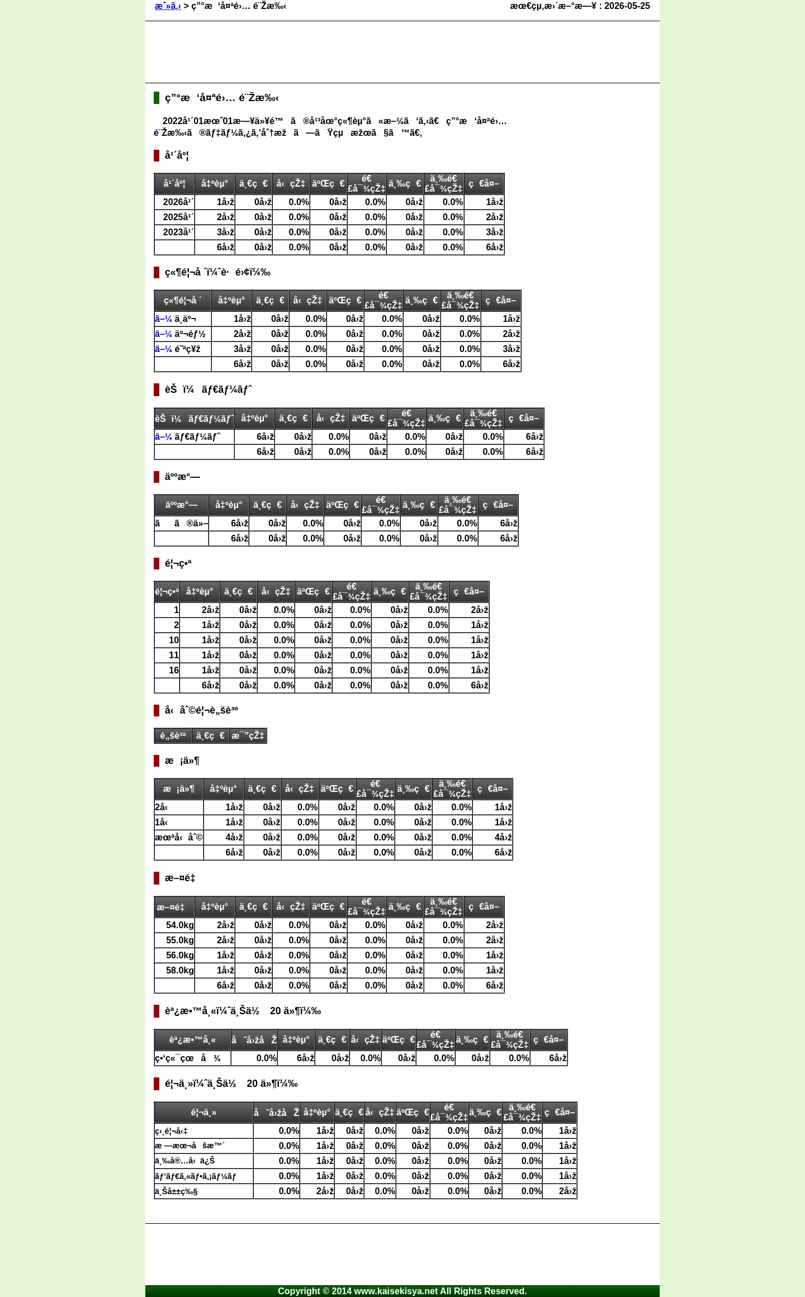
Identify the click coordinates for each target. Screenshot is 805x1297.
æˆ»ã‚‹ (168, 6)
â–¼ (165, 319)
